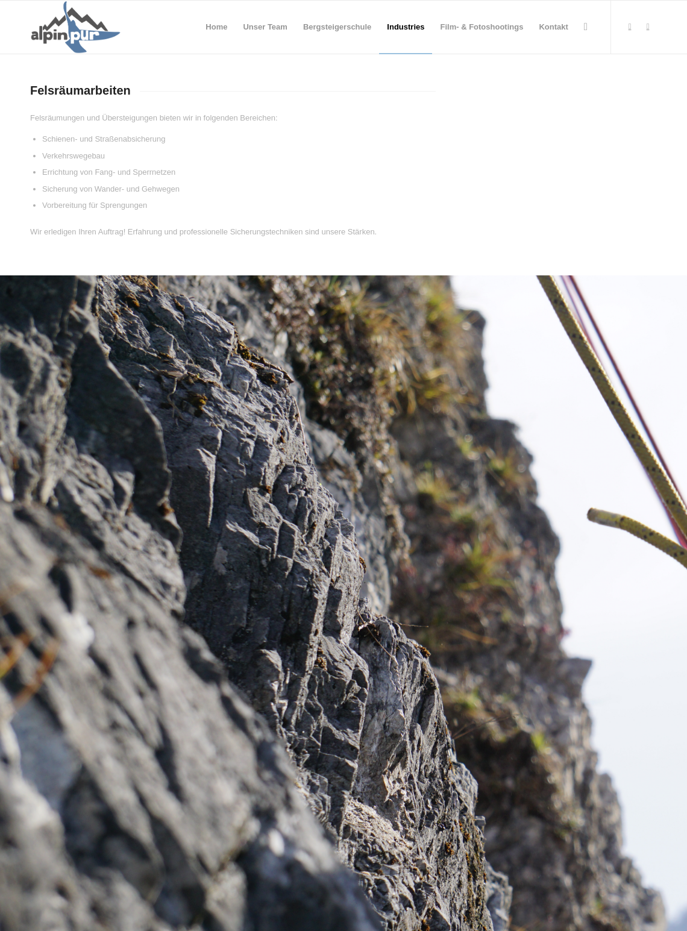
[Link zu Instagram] (648, 26)
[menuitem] (216, 27)
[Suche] (585, 27)
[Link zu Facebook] (630, 26)
